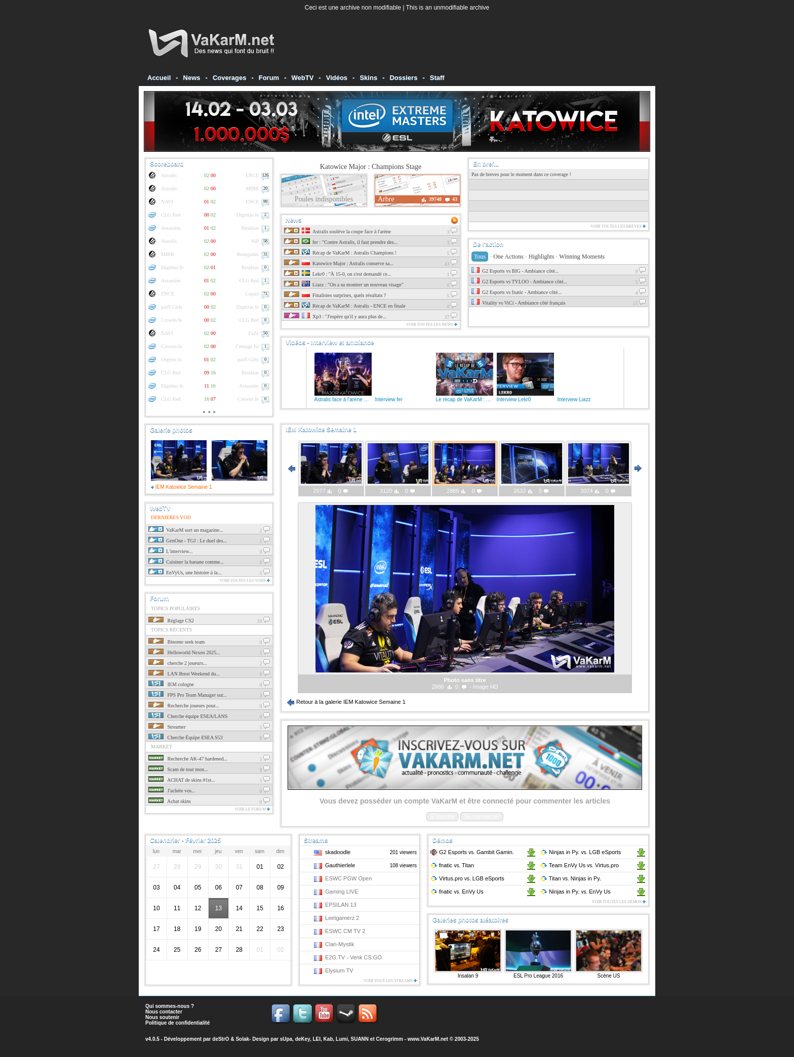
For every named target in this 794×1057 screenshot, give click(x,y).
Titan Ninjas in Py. (570, 878)
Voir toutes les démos (619, 902)
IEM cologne (171, 684)
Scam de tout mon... (178, 769)
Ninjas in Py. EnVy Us (575, 892)
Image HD (485, 687)
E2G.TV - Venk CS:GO (353, 957)
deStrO (220, 1039)
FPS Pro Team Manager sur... (187, 695)
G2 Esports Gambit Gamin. (472, 852)
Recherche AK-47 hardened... (187, 759)
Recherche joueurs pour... (183, 705)
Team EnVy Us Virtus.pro (579, 865)
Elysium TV (339, 970)
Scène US (608, 976)
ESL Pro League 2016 (538, 976)
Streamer (167, 727)
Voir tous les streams (390, 981)
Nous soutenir (162, 1017)
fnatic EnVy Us (457, 892)
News (192, 77)
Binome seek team (176, 642)
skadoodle (337, 852)
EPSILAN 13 (340, 905)
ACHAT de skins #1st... (181, 780)
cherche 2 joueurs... (177, 663)
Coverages (229, 77)
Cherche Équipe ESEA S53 (185, 737)
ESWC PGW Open (348, 878)
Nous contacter (163, 1011)
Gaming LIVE (341, 892)
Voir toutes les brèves (618, 226)
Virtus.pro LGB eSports (467, 878)
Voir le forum (252, 809)
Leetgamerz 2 (342, 918)
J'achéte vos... (171, 790)
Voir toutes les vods (244, 580)
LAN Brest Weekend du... (184, 674)
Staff (437, 77)
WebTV (303, 77)
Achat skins (169, 801)
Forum (269, 77)
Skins (368, 77)
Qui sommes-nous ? (169, 1006)
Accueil (159, 77)
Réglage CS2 (171, 620)
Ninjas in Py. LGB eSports (580, 852)
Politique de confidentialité (177, 1023)
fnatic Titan (452, 865)
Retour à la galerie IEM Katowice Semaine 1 (346, 702)
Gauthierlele (340, 865)
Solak (242, 1039)
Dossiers (403, 77)
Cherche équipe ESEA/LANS (187, 716)
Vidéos (336, 77)
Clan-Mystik (339, 944)
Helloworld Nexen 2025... (184, 652)
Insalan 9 (468, 976)
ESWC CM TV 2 (345, 931)
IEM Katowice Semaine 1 (181, 487)
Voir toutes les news (431, 324)
